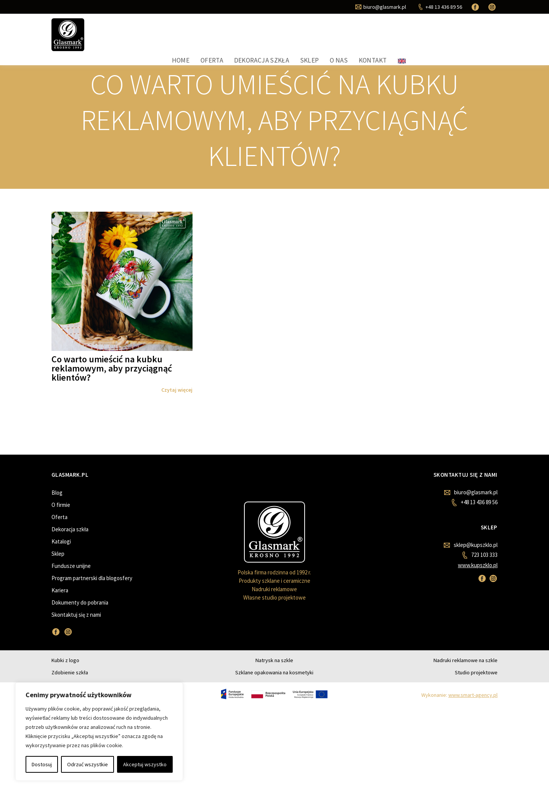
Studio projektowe (476, 684)
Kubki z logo (65, 672)
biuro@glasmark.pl (471, 505)
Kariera (59, 603)
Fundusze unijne (71, 579)
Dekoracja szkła (360, 38)
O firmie (60, 518)
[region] (99, 731)
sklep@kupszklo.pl (471, 558)
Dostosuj (42, 764)
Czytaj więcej (177, 403)
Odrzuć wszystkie (87, 764)
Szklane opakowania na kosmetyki (274, 684)
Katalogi (61, 554)
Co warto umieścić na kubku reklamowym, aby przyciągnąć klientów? (111, 382)
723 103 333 (479, 568)
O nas (432, 38)
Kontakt (464, 38)
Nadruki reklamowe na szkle (465, 672)
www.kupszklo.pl (478, 578)
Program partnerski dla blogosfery (91, 591)
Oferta (313, 38)
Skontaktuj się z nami (76, 628)
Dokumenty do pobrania (79, 615)
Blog (57, 506)
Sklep (405, 38)
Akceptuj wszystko (145, 764)
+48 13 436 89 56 (474, 515)
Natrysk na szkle (274, 672)
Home (283, 38)
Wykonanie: (459, 706)
